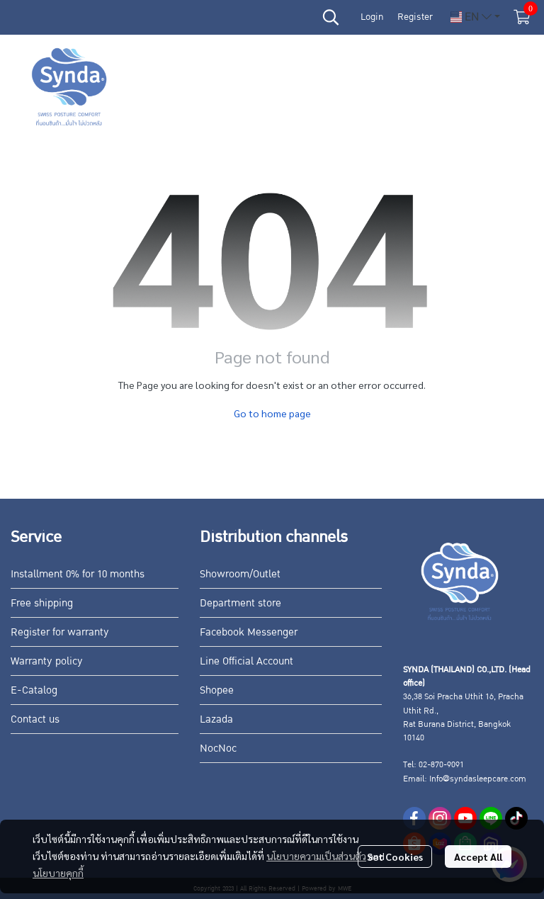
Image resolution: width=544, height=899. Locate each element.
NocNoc (218, 748)
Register (415, 17)
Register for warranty (60, 631)
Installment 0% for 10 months (77, 573)
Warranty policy (47, 660)
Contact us (35, 719)
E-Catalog (34, 690)
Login (372, 17)
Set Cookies (395, 856)
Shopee (217, 690)
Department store (240, 602)
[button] (331, 17)
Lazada (216, 719)
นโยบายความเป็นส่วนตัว (316, 855)
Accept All (478, 856)
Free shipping (42, 602)
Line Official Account (246, 660)
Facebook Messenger (249, 631)
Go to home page (272, 413)
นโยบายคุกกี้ (58, 872)
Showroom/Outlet (240, 573)
